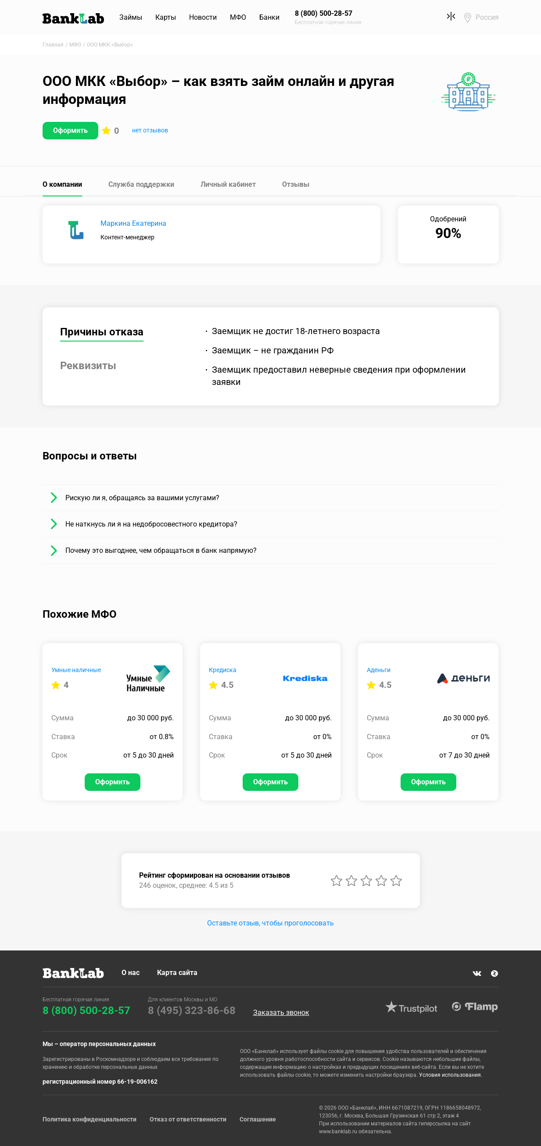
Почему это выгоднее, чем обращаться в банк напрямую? (161, 550)
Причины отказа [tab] (101, 332)
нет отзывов (150, 130)
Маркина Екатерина (133, 223)
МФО (238, 17)
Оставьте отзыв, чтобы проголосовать (270, 923)
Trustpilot (411, 1007)
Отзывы (295, 184)
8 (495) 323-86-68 (192, 1010)
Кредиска (222, 669)
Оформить (70, 130)
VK (477, 973)
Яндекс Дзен (494, 973)
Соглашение (258, 1119)
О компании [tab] (62, 184)
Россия (487, 17)
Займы (130, 17)
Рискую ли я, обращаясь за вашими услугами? (142, 498)
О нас (131, 972)
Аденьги (379, 669)
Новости (203, 17)
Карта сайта (177, 972)
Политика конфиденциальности (89, 1119)
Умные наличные (76, 669)
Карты (165, 17)
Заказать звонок (281, 1012)
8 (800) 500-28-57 (86, 1010)
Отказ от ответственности (188, 1119)
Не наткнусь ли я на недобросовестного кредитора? (151, 524)
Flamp (475, 1007)
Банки (269, 17)
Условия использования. (450, 1075)
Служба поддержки (141, 184)
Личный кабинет (228, 184)
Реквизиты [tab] (88, 365)
